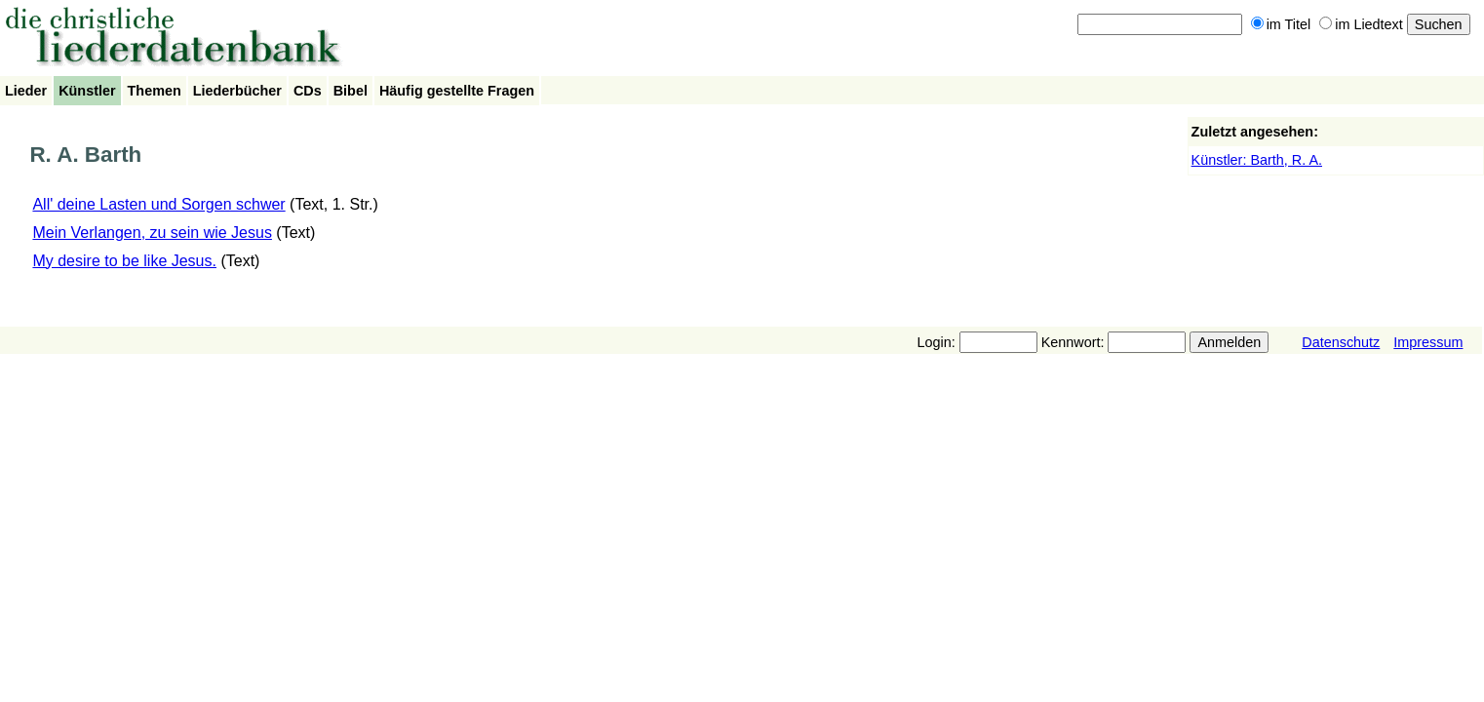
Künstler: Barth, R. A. (1256, 160)
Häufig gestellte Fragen (456, 90)
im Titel (1281, 24)
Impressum (1428, 342)
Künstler (87, 90)
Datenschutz (1341, 342)
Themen (154, 90)
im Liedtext (1361, 24)
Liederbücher (237, 90)
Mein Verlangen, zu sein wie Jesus (151, 232)
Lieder (26, 90)
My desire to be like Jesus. (124, 261)
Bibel (350, 90)
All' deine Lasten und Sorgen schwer (158, 204)
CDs (307, 90)
